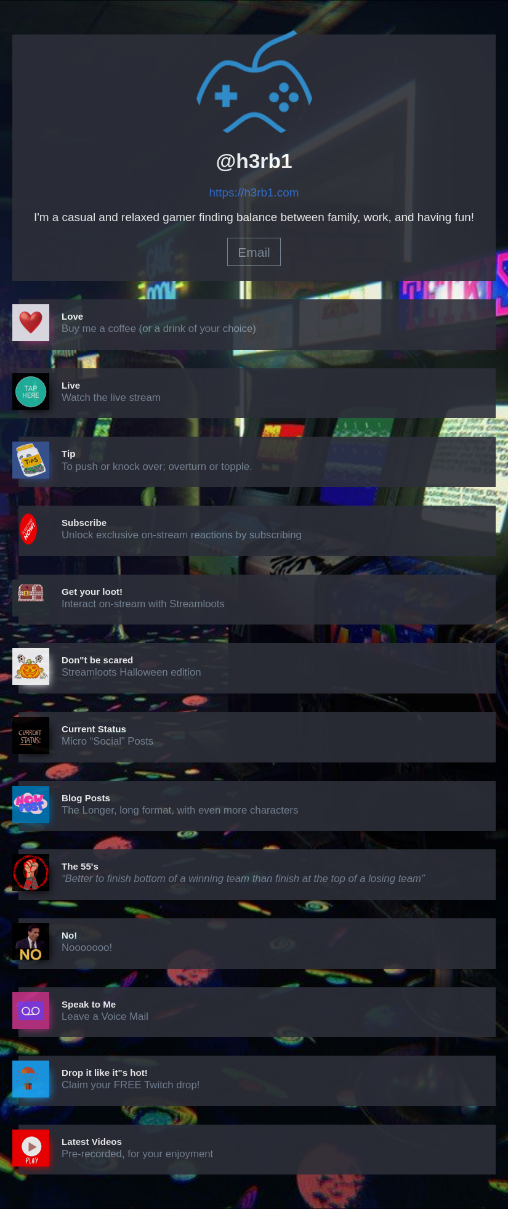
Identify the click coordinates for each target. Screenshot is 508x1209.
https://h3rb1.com (254, 192)
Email (254, 252)
